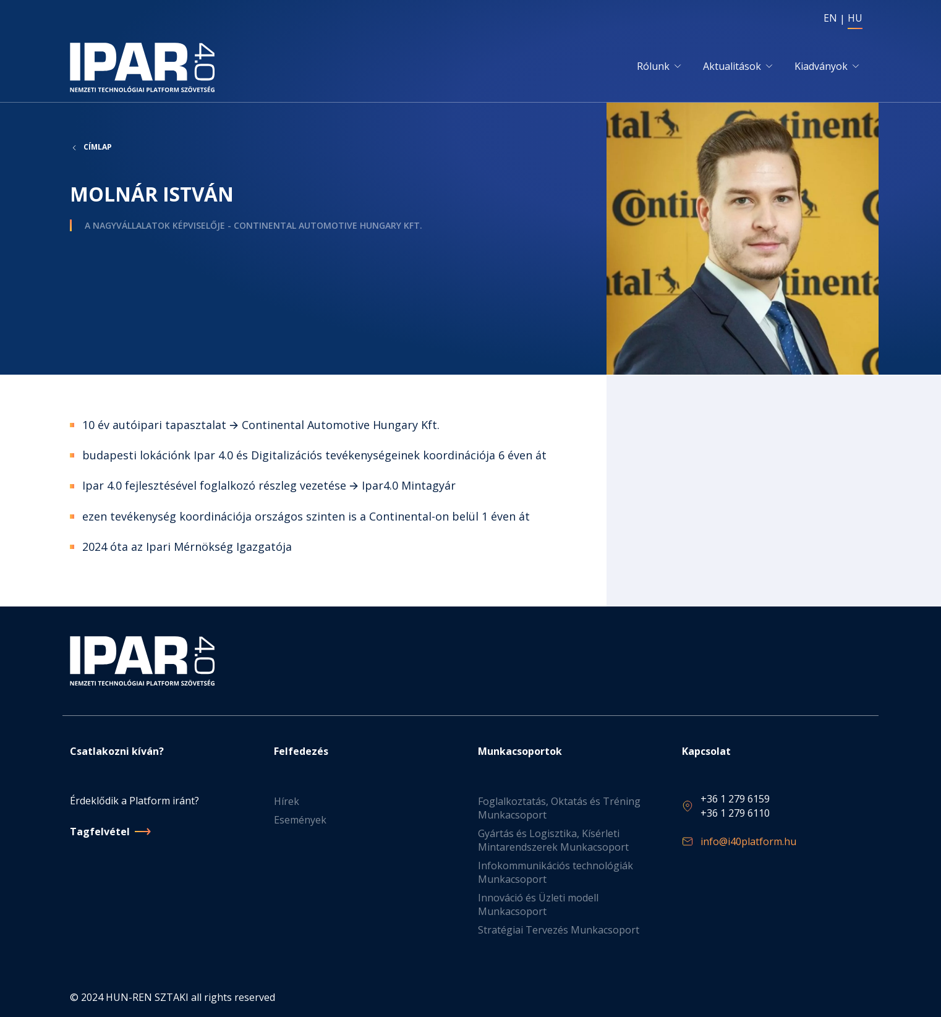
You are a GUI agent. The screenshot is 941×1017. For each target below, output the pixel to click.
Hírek (286, 801)
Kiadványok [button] (821, 66)
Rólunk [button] (653, 66)
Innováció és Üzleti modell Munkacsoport (538, 904)
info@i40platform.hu (748, 841)
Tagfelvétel (100, 831)
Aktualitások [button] (732, 66)
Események (300, 820)
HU (855, 18)
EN (830, 18)
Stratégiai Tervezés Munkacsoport (558, 930)
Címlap (97, 147)
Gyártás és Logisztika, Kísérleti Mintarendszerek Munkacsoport (553, 840)
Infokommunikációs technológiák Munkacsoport (555, 872)
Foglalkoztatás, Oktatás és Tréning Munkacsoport (559, 808)
